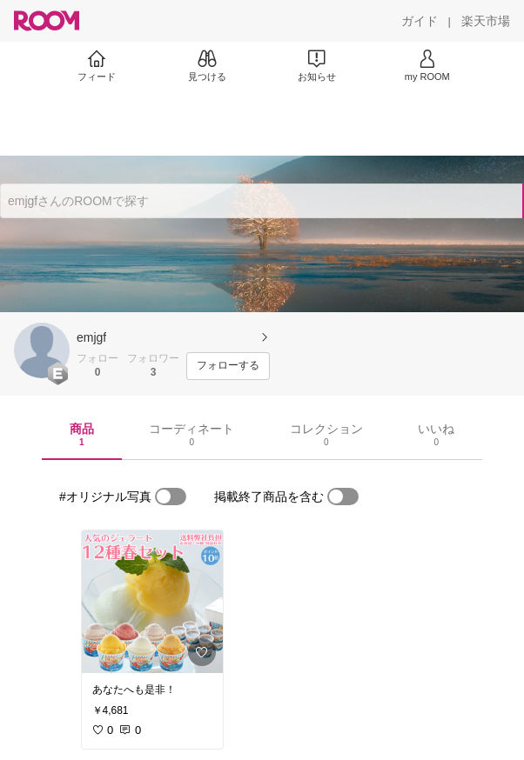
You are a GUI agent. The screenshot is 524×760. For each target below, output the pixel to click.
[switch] (170, 496)
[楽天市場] (485, 21)
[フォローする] (228, 366)
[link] (152, 601)
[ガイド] (419, 21)
